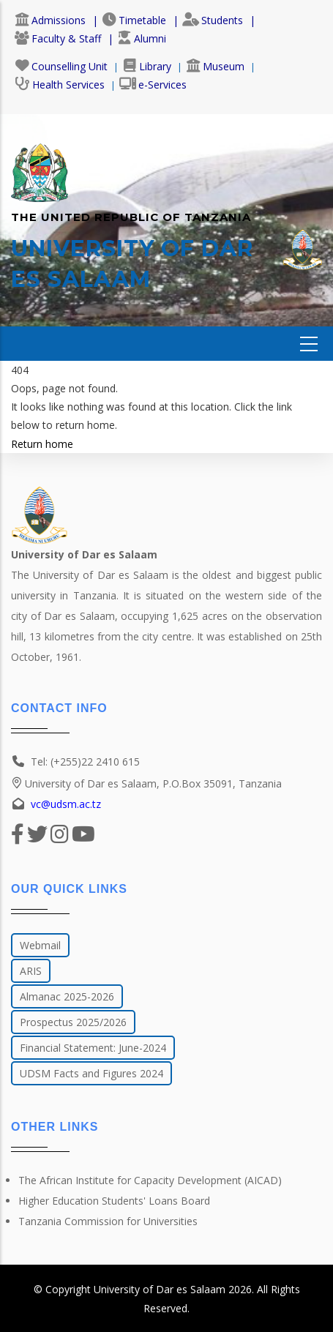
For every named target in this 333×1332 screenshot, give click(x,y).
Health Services (60, 84)
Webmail (40, 945)
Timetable (134, 20)
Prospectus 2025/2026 (73, 1022)
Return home (42, 444)
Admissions (50, 20)
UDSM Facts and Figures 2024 (91, 1073)
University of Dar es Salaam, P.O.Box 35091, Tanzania (146, 783)
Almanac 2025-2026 (67, 996)
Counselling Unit (61, 66)
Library (146, 66)
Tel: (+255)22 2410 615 (85, 761)
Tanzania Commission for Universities (108, 1221)
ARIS (31, 971)
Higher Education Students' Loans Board (114, 1201)
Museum (215, 66)
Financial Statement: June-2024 (93, 1048)
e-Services (153, 84)
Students (212, 20)
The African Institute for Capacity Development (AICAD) (150, 1180)
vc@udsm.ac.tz (66, 804)
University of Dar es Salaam (159, 1289)
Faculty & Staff (58, 38)
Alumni (141, 38)
